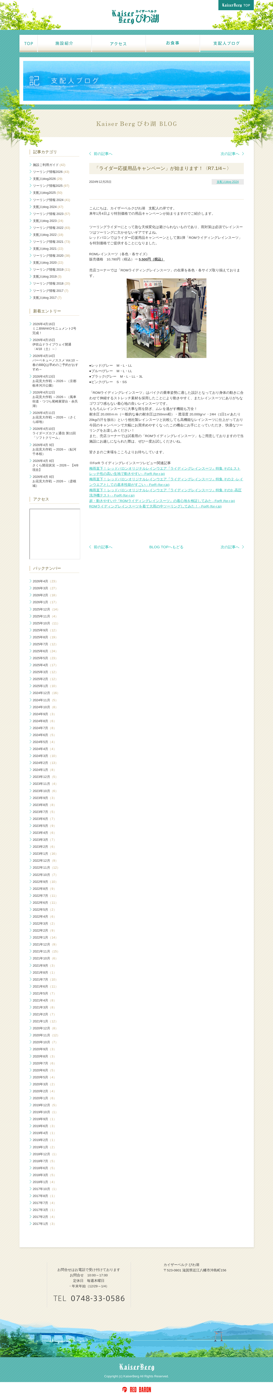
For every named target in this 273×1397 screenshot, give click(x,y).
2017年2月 (45, 1217)
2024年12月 (46, 693)
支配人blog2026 (48, 179)
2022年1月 (45, 937)
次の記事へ (232, 153)
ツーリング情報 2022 (51, 228)
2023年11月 (45, 784)
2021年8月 (45, 972)
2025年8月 (45, 637)
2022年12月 (45, 860)
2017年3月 (45, 1210)
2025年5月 (45, 658)
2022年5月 (45, 909)
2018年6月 (45, 1168)
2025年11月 (45, 616)
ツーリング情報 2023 (51, 214)
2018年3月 (45, 1175)
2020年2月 (45, 1091)
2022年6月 (45, 902)
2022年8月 (45, 889)
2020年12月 (45, 1028)
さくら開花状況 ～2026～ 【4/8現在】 (55, 465)
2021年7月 (45, 979)
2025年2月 (45, 679)
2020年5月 (45, 1077)
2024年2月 (45, 763)
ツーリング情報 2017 (51, 291)
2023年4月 (45, 833)
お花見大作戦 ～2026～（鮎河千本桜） (54, 449)
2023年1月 (45, 853)
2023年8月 (45, 805)
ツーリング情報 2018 (51, 283)
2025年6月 (45, 651)
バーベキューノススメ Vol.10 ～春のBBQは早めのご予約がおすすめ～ (55, 362)
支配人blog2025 (48, 193)
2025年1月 (45, 686)
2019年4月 (45, 1133)
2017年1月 (45, 1224)
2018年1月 (45, 1182)
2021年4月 (45, 1000)
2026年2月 (45, 595)
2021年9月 (45, 965)
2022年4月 (45, 916)
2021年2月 (45, 1014)
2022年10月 (45, 875)
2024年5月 (45, 742)
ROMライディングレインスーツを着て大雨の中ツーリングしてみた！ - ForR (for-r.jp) (155, 506)
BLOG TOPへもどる (166, 547)
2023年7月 (45, 812)
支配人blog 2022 (48, 235)
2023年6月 (45, 819)
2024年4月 (45, 749)
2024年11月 (45, 700)
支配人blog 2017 (47, 297)
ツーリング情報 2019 (51, 269)
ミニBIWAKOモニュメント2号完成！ (54, 328)
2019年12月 (45, 1105)
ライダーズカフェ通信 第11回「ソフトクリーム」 (54, 433)
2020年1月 (45, 1098)
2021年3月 (45, 1007)
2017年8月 (45, 1196)
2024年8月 (45, 721)
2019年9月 (45, 1119)
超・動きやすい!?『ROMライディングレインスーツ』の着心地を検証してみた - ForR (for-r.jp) (162, 501)
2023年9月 (45, 798)
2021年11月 (46, 951)
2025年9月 (45, 630)
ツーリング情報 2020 (51, 255)
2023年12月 (45, 777)
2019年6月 (45, 1126)
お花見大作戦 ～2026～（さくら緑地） (54, 417)
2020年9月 (45, 1049)
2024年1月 (45, 770)
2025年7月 (45, 644)
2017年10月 (45, 1189)
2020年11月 (46, 1035)
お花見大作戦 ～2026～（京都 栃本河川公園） (54, 381)
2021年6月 (45, 986)
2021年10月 (45, 958)
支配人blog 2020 (48, 262)
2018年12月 (45, 1154)
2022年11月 (46, 867)
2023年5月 (45, 826)
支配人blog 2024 (228, 182)
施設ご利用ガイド (49, 165)
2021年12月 (45, 944)
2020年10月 (45, 1042)
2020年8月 (45, 1056)
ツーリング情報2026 (51, 172)
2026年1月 (45, 602)
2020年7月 (45, 1063)
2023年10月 (45, 791)
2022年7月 (45, 896)
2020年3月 (45, 1084)
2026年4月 (45, 581)
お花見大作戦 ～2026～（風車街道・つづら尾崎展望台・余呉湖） (55, 399)
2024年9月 (45, 714)
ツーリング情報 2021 (51, 242)
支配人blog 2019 (47, 276)
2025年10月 (46, 623)
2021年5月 (45, 993)
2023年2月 (45, 846)
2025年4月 (45, 665)
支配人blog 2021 (48, 248)
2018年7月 (45, 1161)
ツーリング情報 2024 (51, 200)
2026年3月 (45, 588)
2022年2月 (45, 930)
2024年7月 (45, 728)
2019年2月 (45, 1140)
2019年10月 (45, 1112)
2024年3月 (45, 756)
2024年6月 (45, 735)
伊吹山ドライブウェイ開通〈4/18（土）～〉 (51, 344)
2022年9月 (45, 882)
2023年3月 (45, 840)
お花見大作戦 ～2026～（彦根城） (54, 481)
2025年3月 (45, 672)
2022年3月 (45, 923)
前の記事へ (100, 153)
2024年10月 (45, 707)
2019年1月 (45, 1147)
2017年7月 (45, 1203)
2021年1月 (45, 1021)
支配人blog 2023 (48, 221)
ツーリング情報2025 (51, 186)
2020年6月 (45, 1070)
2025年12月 (46, 609)
